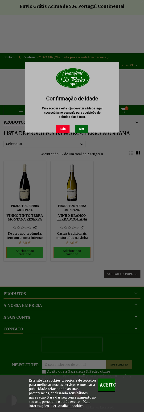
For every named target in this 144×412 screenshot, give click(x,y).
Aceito (107, 385)
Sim (81, 129)
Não (63, 129)
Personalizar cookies (67, 406)
